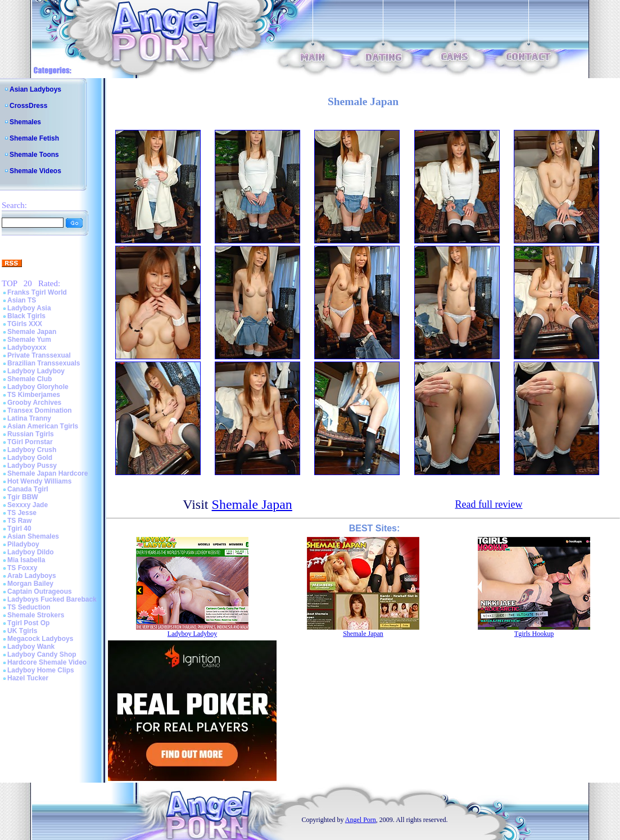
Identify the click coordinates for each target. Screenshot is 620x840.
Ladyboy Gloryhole (38, 387)
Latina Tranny (29, 418)
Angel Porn (360, 820)
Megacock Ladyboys (40, 639)
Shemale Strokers (35, 615)
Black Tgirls (26, 316)
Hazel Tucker (27, 678)
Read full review (488, 504)
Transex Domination (39, 410)
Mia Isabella (26, 560)
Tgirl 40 (19, 528)
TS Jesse (22, 513)
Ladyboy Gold (29, 458)
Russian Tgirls (30, 434)
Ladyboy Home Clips (40, 670)
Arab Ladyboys (31, 576)
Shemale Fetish (34, 138)
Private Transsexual (39, 355)
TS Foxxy (22, 568)
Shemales (25, 122)
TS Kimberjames (33, 395)
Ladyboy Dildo (30, 552)
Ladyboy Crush (31, 450)
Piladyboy (23, 544)
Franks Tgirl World (37, 292)
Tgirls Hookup (534, 634)
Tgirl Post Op (28, 623)
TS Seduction (29, 607)
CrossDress (28, 106)
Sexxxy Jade (27, 505)
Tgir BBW (22, 497)
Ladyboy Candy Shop (41, 654)
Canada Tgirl (27, 489)
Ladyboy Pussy (32, 465)
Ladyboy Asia (29, 308)
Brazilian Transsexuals (43, 363)
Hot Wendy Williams (39, 481)
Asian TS (21, 300)
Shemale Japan (31, 332)
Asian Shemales (33, 536)
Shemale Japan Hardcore (47, 473)
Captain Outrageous (39, 591)
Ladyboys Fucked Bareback (52, 599)
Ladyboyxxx (26, 347)
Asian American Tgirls (42, 426)
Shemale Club (29, 379)
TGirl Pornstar (30, 442)
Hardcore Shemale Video (47, 662)
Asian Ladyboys (35, 89)
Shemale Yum (29, 340)
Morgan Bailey (30, 584)
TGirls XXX (24, 324)
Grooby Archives (34, 403)
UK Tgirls (22, 631)
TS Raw (19, 521)
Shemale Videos (35, 171)
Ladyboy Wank (31, 647)
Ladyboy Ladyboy (36, 371)
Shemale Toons (34, 155)
